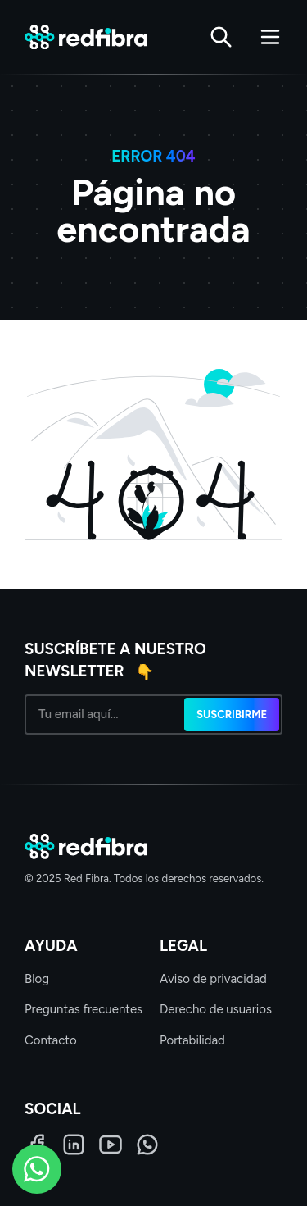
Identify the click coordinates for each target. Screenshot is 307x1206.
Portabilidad (192, 1040)
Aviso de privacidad (213, 979)
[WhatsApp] (147, 1144)
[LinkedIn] (73, 1144)
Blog (37, 979)
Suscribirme (231, 714)
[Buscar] (221, 37)
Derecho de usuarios (216, 1009)
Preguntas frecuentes (83, 1009)
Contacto (51, 1040)
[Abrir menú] (270, 37)
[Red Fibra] (86, 37)
